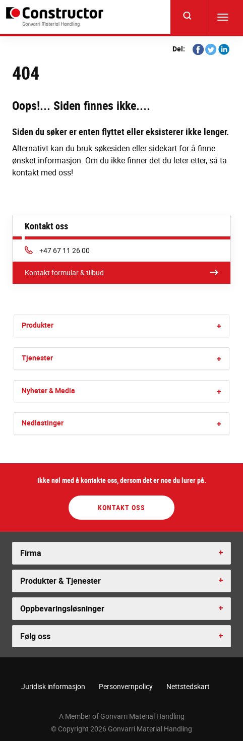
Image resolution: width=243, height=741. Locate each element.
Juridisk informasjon (53, 686)
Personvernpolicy (126, 686)
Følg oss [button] (35, 636)
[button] (219, 326)
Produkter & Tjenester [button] (60, 580)
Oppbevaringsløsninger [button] (62, 608)
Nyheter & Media (48, 390)
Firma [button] (30, 553)
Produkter (37, 325)
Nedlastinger (43, 422)
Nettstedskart (188, 686)
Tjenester (37, 357)
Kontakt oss (121, 507)
